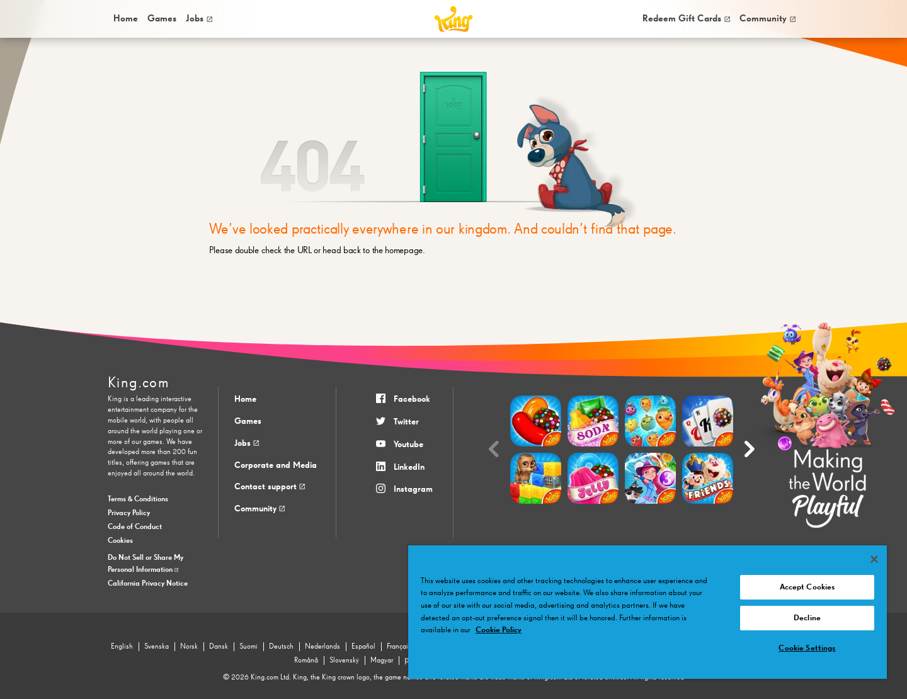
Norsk (189, 647)
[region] (647, 612)
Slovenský (344, 660)
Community (767, 18)
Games (247, 421)
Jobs (199, 18)
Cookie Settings (807, 648)
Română (306, 660)
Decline (807, 618)
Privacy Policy (129, 513)
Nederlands (322, 647)
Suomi (248, 647)
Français (399, 647)
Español (363, 647)
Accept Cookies (807, 587)
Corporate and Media (275, 465)
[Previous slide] (494, 449)
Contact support (269, 486)
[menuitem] (125, 19)
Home (125, 18)
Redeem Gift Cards (686, 18)
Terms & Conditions (138, 499)
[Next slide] (749, 449)
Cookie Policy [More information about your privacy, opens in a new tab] (499, 630)
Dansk (218, 647)
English (122, 647)
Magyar (381, 660)
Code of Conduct (135, 527)
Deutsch (281, 647)
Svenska (156, 647)
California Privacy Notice (148, 584)
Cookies (120, 541)
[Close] (874, 559)
